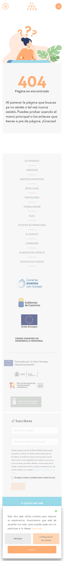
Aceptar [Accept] (32, 549)
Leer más (37, 528)
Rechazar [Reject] (18, 538)
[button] (5, 6)
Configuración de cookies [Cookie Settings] (46, 539)
